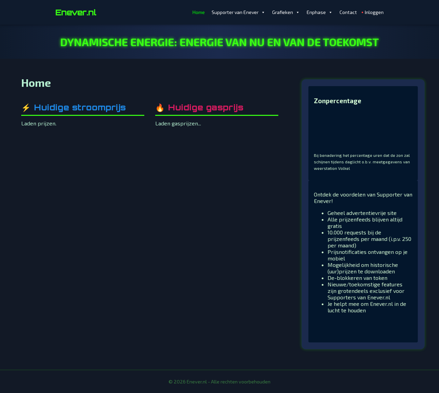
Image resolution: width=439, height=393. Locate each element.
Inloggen (374, 12)
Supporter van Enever (238, 12)
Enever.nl (75, 12)
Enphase (320, 12)
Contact (348, 12)
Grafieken (286, 12)
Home (198, 12)
